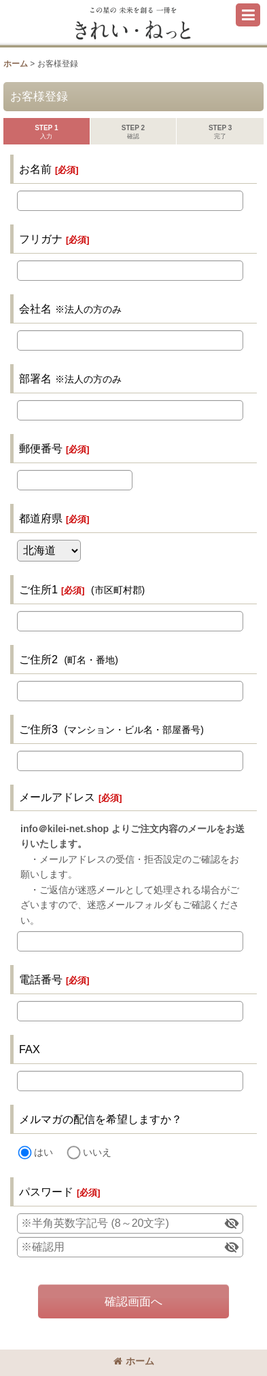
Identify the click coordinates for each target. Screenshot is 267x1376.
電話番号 (41, 979)
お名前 (35, 169)
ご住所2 (38, 659)
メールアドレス (57, 797)
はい (43, 1152)
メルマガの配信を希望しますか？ (100, 1119)
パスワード (46, 1191)
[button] (248, 14)
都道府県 (41, 518)
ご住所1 (38, 589)
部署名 (35, 378)
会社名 (35, 308)
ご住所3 (38, 729)
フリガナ (41, 239)
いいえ (97, 1152)
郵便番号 (41, 448)
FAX (29, 1049)
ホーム (133, 1361)
